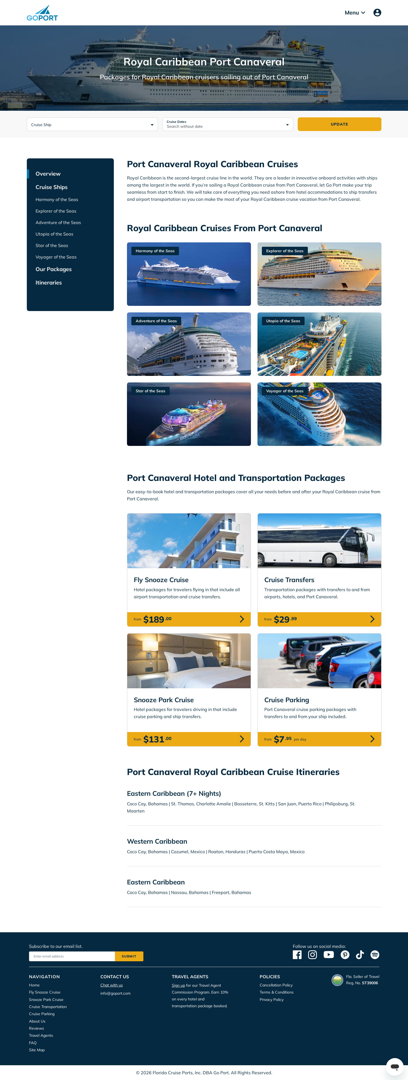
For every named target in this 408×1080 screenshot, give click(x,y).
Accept (166, 59)
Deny (243, 59)
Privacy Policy (194, 42)
